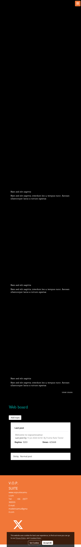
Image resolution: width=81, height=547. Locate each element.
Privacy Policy (21, 538)
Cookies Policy (35, 538)
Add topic (15, 417)
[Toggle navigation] (77, 3)
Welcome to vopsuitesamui (29, 434)
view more (67, 392)
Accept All (47, 543)
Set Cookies (34, 543)
